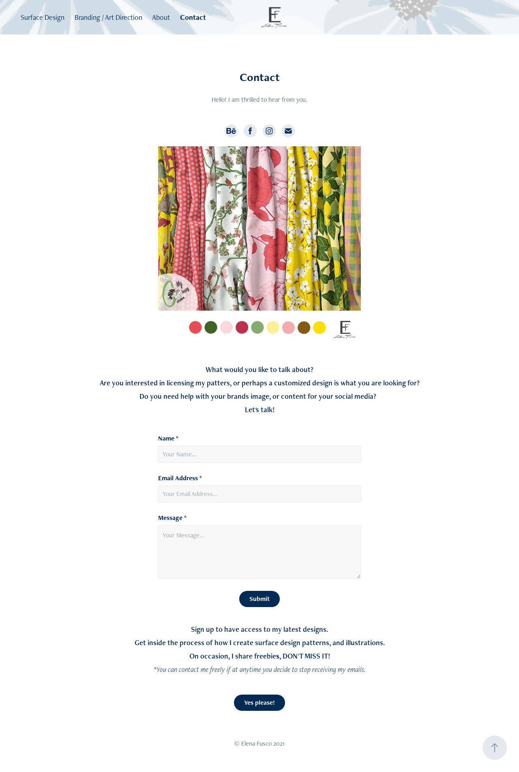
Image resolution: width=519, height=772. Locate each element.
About (161, 17)
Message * (172, 518)
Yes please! (259, 702)
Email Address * (180, 478)
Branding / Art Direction (108, 17)
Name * (168, 438)
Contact (193, 17)
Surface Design (42, 17)
